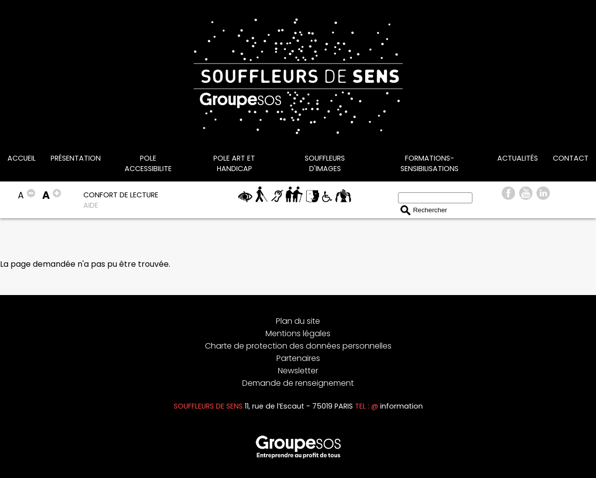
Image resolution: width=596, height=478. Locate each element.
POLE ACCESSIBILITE (148, 163)
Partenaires (298, 358)
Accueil (21, 158)
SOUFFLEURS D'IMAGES (325, 163)
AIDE (90, 205)
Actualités (517, 158)
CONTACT (571, 158)
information (401, 406)
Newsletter (298, 370)
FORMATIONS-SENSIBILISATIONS (429, 163)
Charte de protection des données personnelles (298, 346)
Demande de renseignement (298, 383)
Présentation (76, 158)
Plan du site (298, 321)
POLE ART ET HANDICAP (234, 163)
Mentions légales (298, 333)
